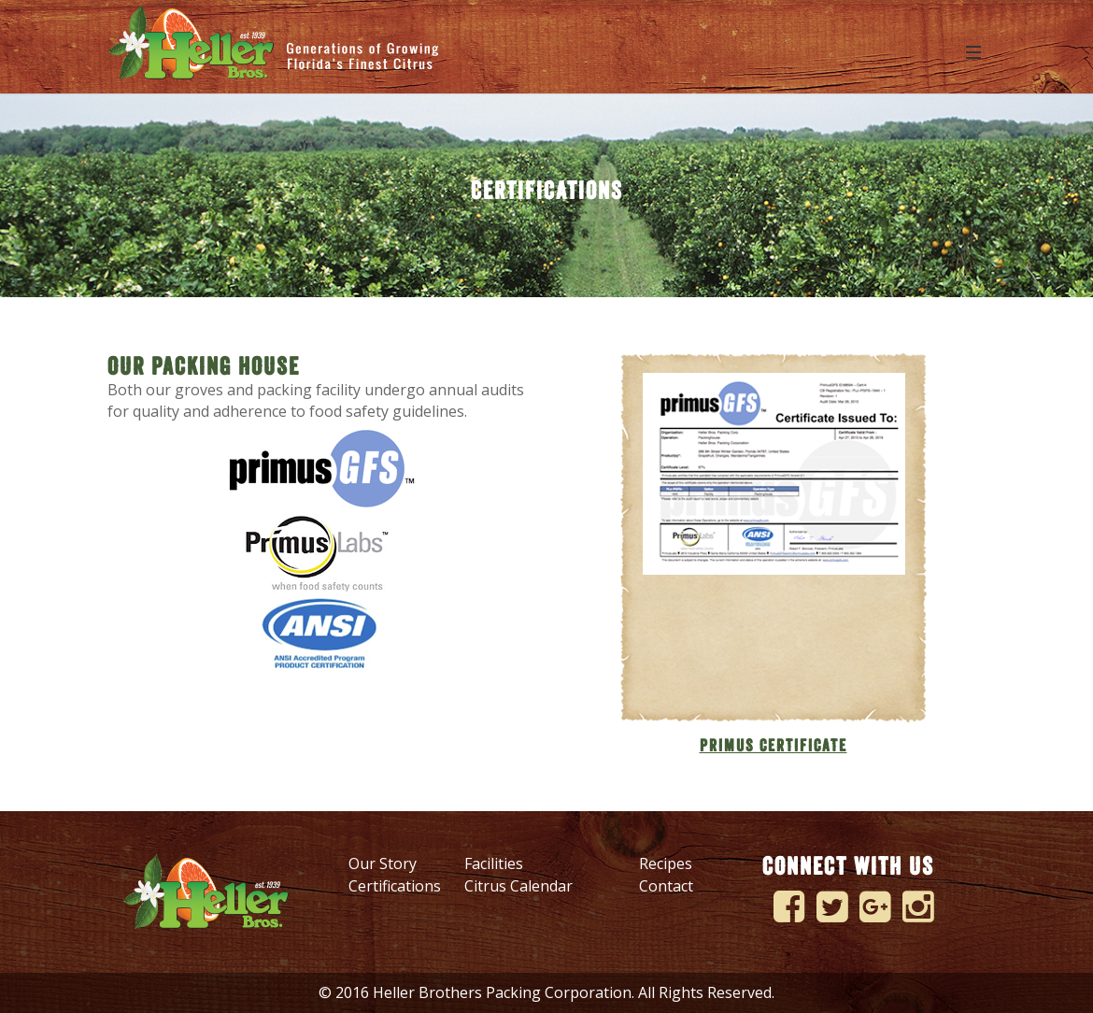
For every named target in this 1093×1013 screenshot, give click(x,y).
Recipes (665, 863)
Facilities (493, 863)
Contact (666, 886)
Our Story (382, 863)
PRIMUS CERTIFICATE (773, 745)
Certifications (394, 886)
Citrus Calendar (518, 886)
